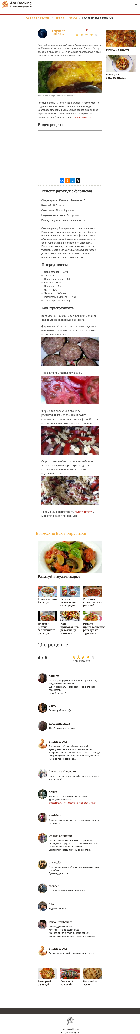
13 (87, 30)
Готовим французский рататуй (92, 602)
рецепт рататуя (82, 117)
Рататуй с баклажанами (116, 76)
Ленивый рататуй (66, 983)
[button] (136, 4)
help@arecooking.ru (70, 1032)
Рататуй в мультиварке (59, 576)
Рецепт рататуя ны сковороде (68, 602)
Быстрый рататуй (44, 983)
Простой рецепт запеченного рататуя (47, 628)
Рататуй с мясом (117, 49)
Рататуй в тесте (90, 983)
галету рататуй (84, 511)
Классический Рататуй (47, 600)
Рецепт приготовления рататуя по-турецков (92, 628)
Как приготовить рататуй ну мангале (69, 628)
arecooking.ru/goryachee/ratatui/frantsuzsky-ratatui (73, 803)
